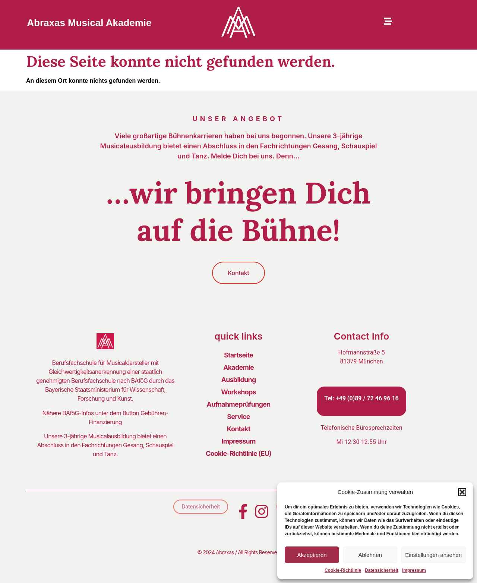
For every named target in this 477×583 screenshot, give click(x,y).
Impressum (414, 570)
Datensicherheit (381, 570)
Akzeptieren (311, 555)
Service (238, 416)
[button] (462, 492)
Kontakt (238, 429)
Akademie (238, 367)
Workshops (238, 392)
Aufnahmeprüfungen (239, 404)
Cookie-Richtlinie (343, 570)
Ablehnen (370, 555)
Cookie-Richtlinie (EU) (238, 453)
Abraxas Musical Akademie (89, 22)
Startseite (238, 355)
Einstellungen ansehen (433, 555)
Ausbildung (238, 380)
